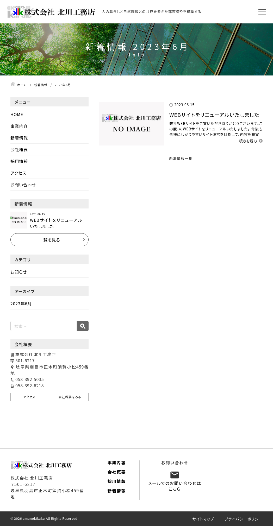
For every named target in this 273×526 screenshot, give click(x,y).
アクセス (18, 173)
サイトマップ (203, 519)
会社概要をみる (69, 397)
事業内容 (19, 126)
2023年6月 (21, 303)
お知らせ (18, 272)
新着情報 (19, 138)
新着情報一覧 (181, 158)
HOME (16, 114)
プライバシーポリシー (244, 519)
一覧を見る (49, 240)
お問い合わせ (23, 184)
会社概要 (19, 149)
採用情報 (19, 161)
